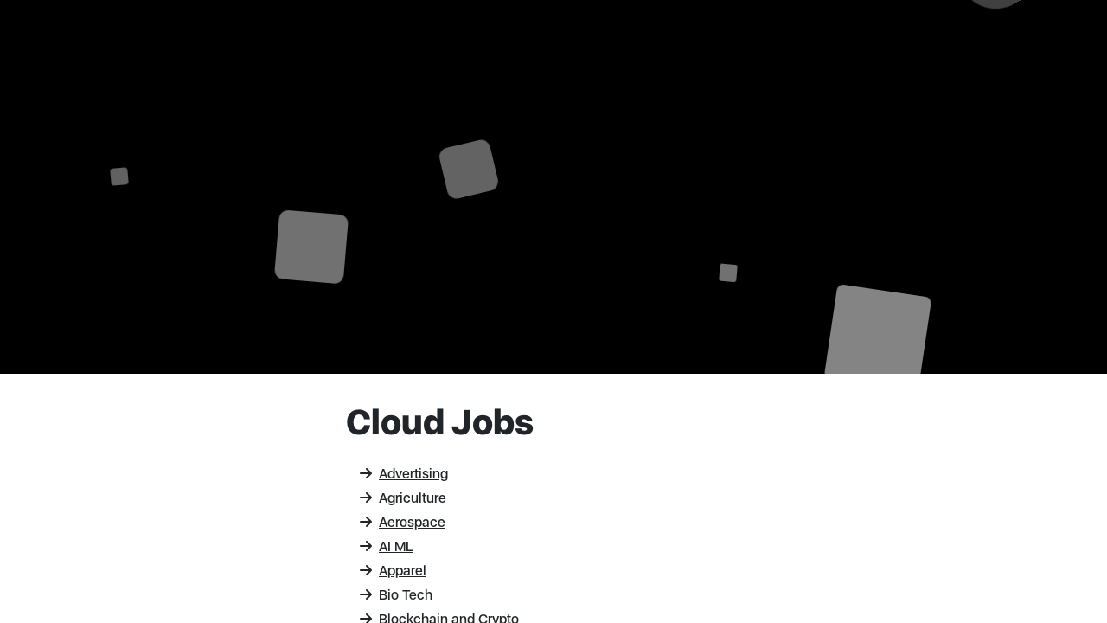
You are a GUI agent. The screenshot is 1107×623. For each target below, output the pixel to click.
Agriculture (403, 498)
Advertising (404, 474)
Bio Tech (396, 595)
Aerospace (402, 522)
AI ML (386, 546)
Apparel (393, 570)
